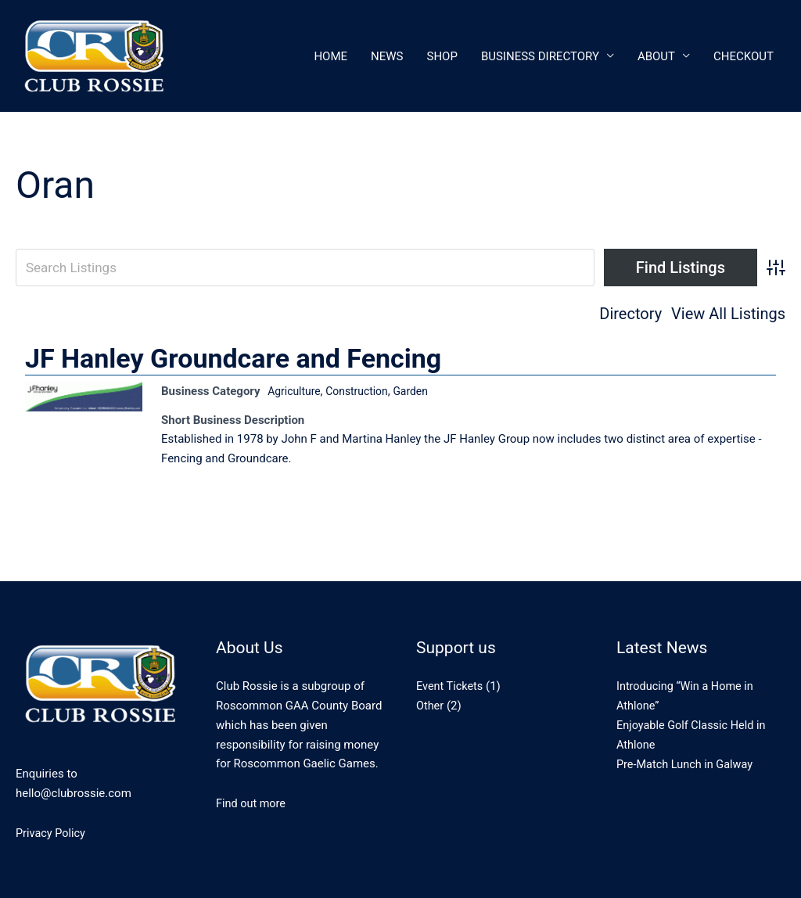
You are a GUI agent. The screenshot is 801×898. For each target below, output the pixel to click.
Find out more (252, 804)
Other (430, 706)
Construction (363, 391)
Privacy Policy (52, 833)
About (656, 56)
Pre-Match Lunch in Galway (687, 764)
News (387, 56)
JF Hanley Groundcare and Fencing (233, 358)
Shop (442, 56)
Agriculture (296, 391)
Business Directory (540, 56)
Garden (421, 391)
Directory (630, 314)
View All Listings (728, 314)
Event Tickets (451, 687)
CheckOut (743, 56)
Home (330, 56)
